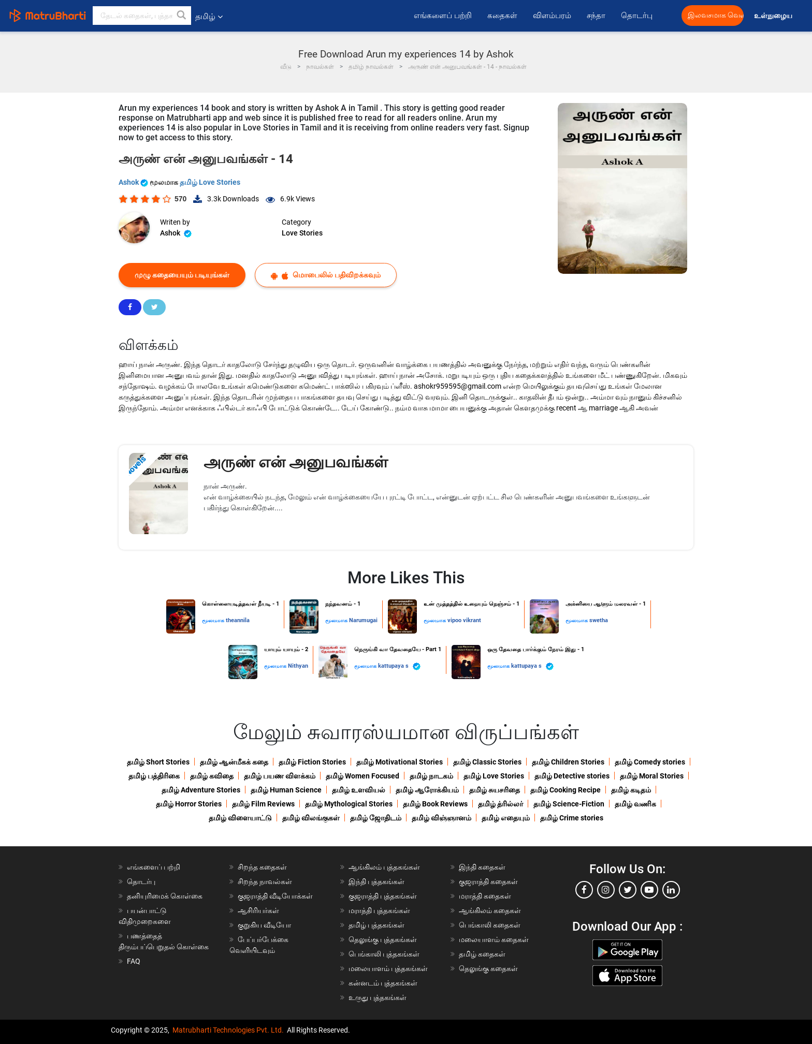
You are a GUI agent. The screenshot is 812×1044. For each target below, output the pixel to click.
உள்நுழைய (774, 15)
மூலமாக (214, 620)
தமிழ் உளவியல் (358, 790)
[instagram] (606, 890)
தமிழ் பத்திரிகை (154, 776)
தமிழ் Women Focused (362, 776)
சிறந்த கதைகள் (262, 867)
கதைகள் (502, 15)
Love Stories (302, 233)
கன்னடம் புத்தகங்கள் (383, 983)
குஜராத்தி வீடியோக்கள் (275, 896)
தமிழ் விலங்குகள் (311, 818)
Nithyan (298, 666)
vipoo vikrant (464, 620)
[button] (181, 15)
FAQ (133, 961)
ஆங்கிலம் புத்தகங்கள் (384, 867)
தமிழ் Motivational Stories (399, 762)
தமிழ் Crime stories (571, 818)
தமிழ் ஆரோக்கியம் (427, 790)
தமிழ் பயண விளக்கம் (279, 776)
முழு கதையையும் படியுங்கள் (182, 275)
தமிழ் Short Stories (158, 762)
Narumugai (363, 620)
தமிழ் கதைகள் (482, 954)
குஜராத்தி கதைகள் (488, 881)
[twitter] (627, 890)
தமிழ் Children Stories (568, 762)
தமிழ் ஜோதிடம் (375, 818)
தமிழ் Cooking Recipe (565, 790)
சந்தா (596, 15)
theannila (238, 620)
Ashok (134, 182)
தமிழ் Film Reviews (263, 804)
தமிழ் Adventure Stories (201, 790)
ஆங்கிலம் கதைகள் (490, 910)
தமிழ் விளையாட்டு (240, 818)
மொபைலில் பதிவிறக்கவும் (326, 275)
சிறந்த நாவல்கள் (265, 881)
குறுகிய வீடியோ (264, 925)
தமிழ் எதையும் (506, 818)
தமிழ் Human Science (286, 790)
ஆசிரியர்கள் (258, 910)
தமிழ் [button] (209, 16)
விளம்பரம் (552, 15)
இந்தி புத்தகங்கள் (376, 881)
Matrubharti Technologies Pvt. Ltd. (228, 1030)
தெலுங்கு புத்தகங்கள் (383, 939)
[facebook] (584, 890)
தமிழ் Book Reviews (435, 804)
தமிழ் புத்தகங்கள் (376, 925)
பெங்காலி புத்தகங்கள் (384, 954)
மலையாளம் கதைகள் (494, 939)
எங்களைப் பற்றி (443, 15)
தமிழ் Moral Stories (652, 776)
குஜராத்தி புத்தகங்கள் (383, 896)
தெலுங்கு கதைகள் (488, 968)
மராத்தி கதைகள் (485, 896)
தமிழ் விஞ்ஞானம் (441, 818)
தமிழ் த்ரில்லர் (500, 804)
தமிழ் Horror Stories (189, 804)
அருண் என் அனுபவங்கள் (296, 462)
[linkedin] (671, 890)
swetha (598, 620)
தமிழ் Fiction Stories (312, 762)
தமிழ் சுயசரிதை (494, 790)
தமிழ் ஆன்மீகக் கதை (234, 762)
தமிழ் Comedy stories (650, 762)
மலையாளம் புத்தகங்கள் (388, 968)
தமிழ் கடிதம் (631, 790)
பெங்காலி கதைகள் (489, 925)
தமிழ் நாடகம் (431, 776)
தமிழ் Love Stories (210, 182)
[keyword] (142, 15)
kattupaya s (399, 666)
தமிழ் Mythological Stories (349, 804)
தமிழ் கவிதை (212, 776)
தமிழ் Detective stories (572, 776)
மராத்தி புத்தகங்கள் (379, 910)
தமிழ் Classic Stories (487, 762)
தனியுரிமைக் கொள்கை (164, 896)
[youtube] (649, 890)
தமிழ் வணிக (635, 804)
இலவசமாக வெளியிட (716, 15)
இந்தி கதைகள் (482, 867)
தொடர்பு (637, 15)
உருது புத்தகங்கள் (378, 997)
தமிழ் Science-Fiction (568, 804)
